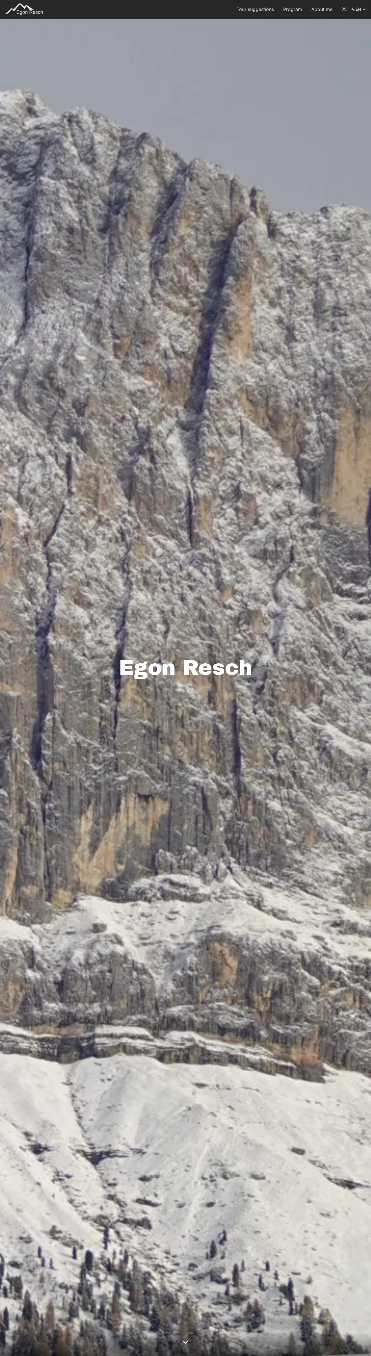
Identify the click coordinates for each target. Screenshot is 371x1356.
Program (292, 9)
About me (321, 9)
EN (358, 10)
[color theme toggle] (344, 9)
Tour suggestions (255, 9)
